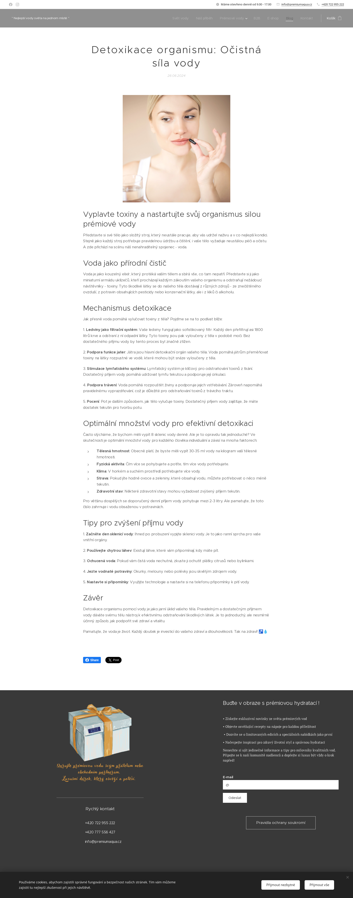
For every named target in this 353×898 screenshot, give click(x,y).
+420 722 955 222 (332, 4)
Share (92, 660)
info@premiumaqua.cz (296, 4)
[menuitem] (179, 18)
